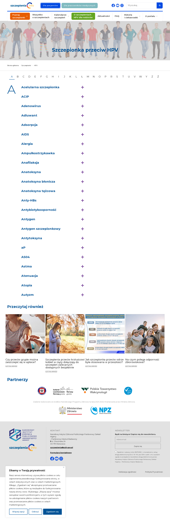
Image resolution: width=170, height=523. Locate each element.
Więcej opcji (18, 511)
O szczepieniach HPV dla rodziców (83, 16)
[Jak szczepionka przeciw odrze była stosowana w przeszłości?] (105, 341)
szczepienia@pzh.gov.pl (61, 447)
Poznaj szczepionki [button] (19, 16)
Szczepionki (26, 65)
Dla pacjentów (50, 5)
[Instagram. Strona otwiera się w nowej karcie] (122, 5)
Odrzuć (35, 511)
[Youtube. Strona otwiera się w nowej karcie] (117, 5)
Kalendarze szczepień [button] (60, 16)
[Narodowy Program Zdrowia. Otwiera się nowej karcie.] (101, 410)
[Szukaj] (160, 5)
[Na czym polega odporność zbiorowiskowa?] (145, 341)
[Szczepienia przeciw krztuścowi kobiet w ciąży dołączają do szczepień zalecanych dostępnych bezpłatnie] (65, 344)
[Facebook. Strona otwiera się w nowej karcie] (113, 5)
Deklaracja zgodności (127, 472)
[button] (53, 87)
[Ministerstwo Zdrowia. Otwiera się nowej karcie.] (70, 410)
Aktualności (104, 16)
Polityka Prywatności (154, 472)
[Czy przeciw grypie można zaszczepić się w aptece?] (25, 341)
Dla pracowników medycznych (79, 5)
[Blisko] (63, 467)
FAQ (117, 16)
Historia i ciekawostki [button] (131, 16)
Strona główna (13, 65)
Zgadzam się (52, 511)
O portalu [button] (150, 16)
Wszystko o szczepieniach (41, 16)
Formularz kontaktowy (61, 453)
